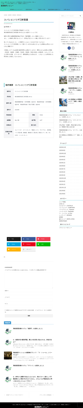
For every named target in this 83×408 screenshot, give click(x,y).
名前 (6, 288)
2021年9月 (62, 188)
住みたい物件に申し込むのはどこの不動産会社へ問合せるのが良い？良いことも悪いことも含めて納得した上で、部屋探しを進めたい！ (41, 400)
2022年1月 (62, 182)
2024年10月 (62, 151)
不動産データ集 (41, 9)
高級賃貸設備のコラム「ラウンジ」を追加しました (27, 361)
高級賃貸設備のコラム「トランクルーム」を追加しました (71, 116)
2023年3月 (62, 173)
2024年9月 (62, 154)
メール (7, 294)
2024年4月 (62, 157)
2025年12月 (62, 145)
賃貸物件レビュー (7, 6)
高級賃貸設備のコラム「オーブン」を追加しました (71, 131)
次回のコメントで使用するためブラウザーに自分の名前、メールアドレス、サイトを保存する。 (28, 308)
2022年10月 (62, 176)
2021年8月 (62, 191)
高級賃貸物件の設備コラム (54, 9)
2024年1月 (62, 161)
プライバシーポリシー (64, 225)
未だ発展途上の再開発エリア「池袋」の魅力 (70, 135)
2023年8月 (62, 164)
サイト (6, 301)
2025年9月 (62, 148)
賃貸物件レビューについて (16, 9)
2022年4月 (62, 179)
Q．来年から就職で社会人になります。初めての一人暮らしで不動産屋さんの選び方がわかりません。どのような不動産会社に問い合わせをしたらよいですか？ (32, 375)
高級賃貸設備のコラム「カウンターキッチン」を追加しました (75, 67)
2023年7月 (62, 167)
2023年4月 (62, 170)
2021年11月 (62, 185)
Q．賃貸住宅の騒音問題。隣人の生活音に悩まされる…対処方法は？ (32, 337)
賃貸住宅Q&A (29, 9)
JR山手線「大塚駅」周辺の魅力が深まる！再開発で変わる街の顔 (75, 78)
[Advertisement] (29, 70)
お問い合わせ (67, 9)
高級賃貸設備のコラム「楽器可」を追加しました (27, 326)
